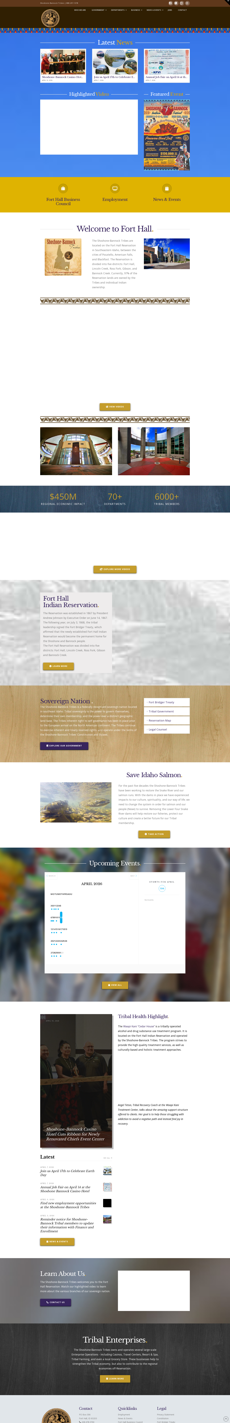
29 (80, 952)
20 (56, 941)
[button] (227, 3)
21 (68, 941)
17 (103, 929)
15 (80, 929)
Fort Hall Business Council (63, 201)
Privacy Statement (165, 1414)
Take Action (154, 834)
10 (103, 917)
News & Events (167, 199)
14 (68, 929)
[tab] (167, 702)
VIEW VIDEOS (115, 406)
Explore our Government (64, 745)
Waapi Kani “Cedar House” (139, 1026)
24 (103, 941)
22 (80, 941)
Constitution (163, 1418)
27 (56, 952)
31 (68, 905)
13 (56, 929)
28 (68, 952)
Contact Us (55, 1302)
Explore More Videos (115, 569)
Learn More (58, 666)
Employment (115, 199)
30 (56, 905)
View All (115, 985)
